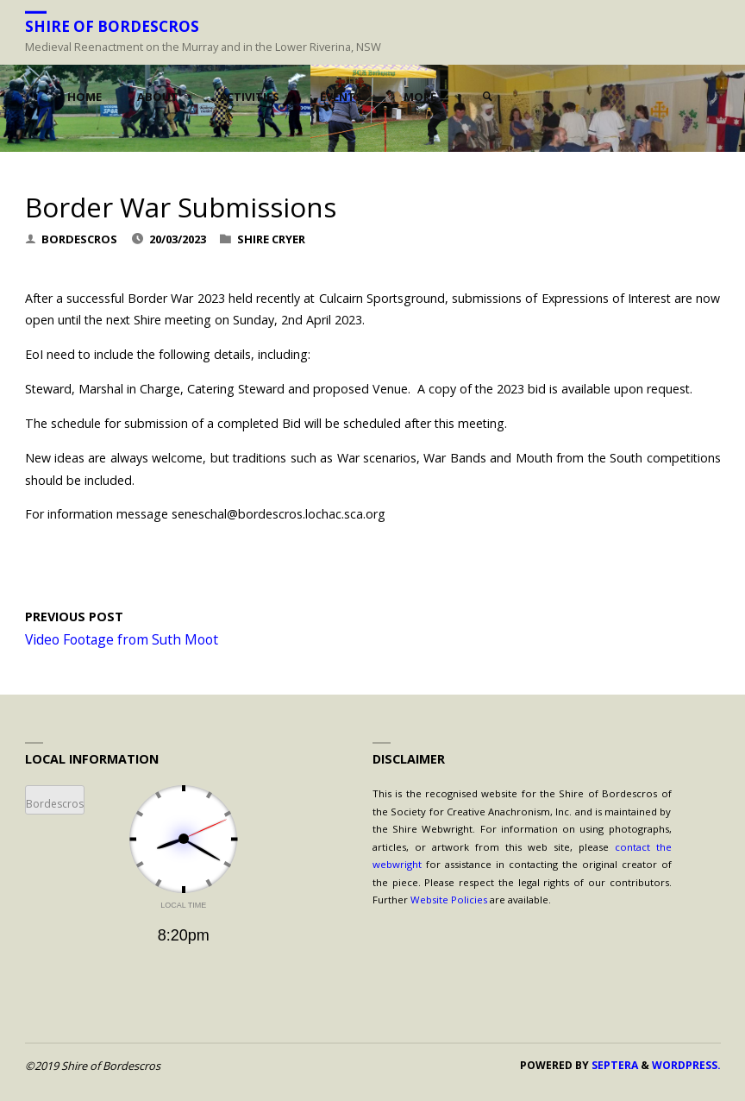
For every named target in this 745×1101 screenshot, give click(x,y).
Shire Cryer (271, 239)
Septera (613, 1065)
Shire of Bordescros (112, 25)
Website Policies (448, 899)
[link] (487, 97)
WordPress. (686, 1065)
